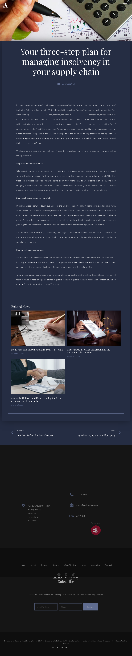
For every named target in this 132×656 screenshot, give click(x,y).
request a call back (62, 279)
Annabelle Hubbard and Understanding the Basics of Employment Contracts (36, 400)
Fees (63, 648)
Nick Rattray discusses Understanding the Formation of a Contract (88, 351)
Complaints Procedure (73, 648)
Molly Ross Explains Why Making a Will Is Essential (37, 349)
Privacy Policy (56, 648)
